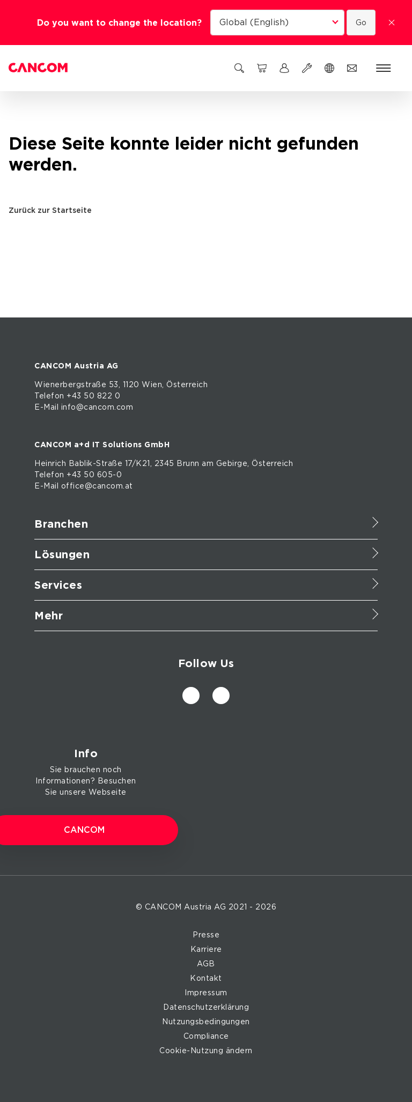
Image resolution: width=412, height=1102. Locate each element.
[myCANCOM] (284, 68)
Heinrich (50, 463)
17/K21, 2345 (149, 463)
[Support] (307, 68)
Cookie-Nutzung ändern (206, 1050)
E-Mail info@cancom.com (83, 407)
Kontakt (206, 978)
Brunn (188, 463)
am (208, 463)
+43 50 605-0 (94, 474)
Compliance (206, 1036)
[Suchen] (239, 68)
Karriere (206, 949)
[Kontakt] (352, 68)
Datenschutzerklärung (206, 1007)
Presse (206, 934)
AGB (206, 963)
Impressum (206, 992)
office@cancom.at (97, 486)
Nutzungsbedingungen (206, 1021)
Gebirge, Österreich (254, 463)
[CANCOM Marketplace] (262, 68)
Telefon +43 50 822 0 (77, 395)
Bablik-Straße (96, 463)
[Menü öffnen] (383, 68)
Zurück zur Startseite (54, 210)
